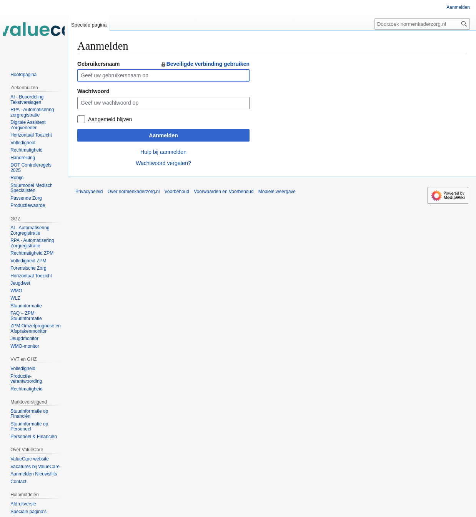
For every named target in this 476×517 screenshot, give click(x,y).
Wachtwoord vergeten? (163, 163)
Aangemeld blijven (110, 119)
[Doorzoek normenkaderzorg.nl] (422, 24)
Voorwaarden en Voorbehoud (223, 191)
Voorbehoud (176, 191)
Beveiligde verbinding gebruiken (205, 64)
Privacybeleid (89, 191)
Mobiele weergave (277, 191)
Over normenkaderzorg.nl (133, 191)
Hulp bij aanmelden (163, 152)
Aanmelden (163, 135)
